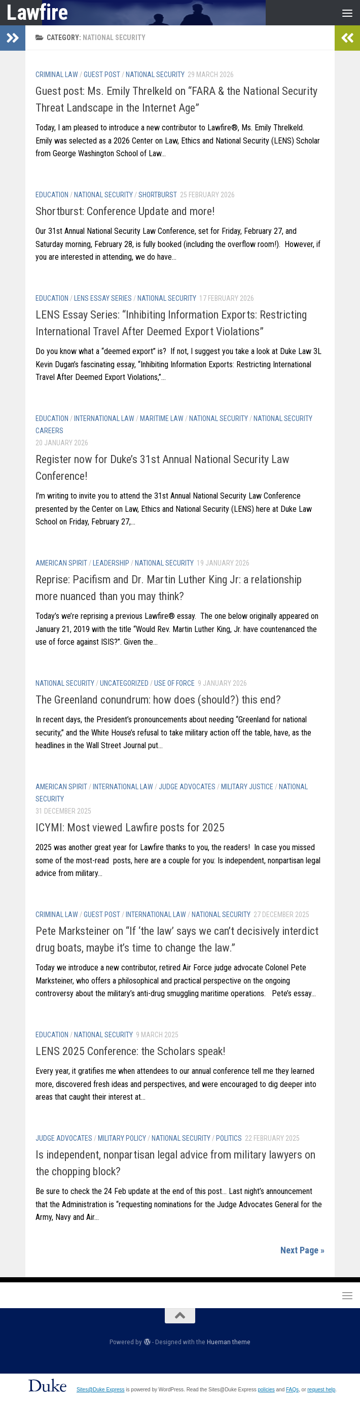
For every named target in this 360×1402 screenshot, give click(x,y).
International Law (104, 418)
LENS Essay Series (103, 298)
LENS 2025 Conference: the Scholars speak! (130, 1051)
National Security (155, 75)
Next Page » (302, 1250)
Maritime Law (162, 418)
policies (266, 1389)
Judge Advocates (187, 787)
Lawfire (37, 12)
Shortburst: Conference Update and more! (125, 211)
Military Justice (247, 787)
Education (51, 195)
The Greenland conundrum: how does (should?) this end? (158, 699)
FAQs (292, 1389)
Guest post (102, 75)
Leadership (111, 563)
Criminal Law (56, 75)
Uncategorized (124, 683)
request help (321, 1389)
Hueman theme (228, 1342)
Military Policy (122, 1138)
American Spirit (61, 563)
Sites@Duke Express (101, 1389)
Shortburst (157, 195)
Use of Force (174, 683)
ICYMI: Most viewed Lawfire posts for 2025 (130, 827)
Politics (229, 1138)
